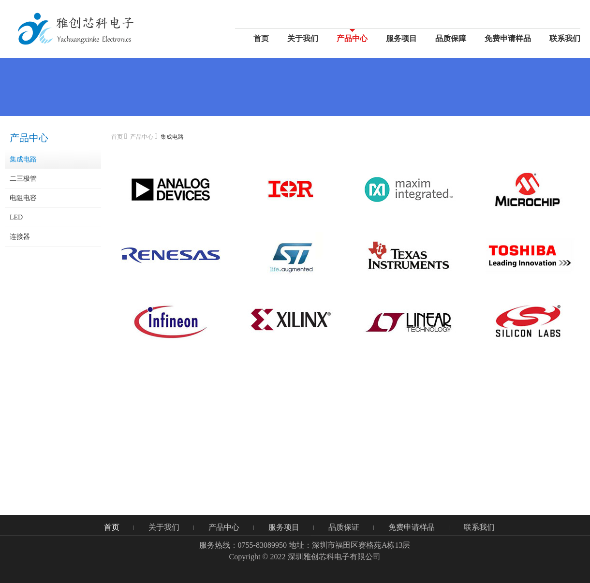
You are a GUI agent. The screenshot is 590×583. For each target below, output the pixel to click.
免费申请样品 (508, 38)
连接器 (20, 236)
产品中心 (352, 38)
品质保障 (450, 38)
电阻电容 (23, 198)
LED (16, 217)
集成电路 (23, 159)
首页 (261, 38)
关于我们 (302, 38)
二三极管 (23, 178)
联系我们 (564, 38)
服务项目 (401, 38)
